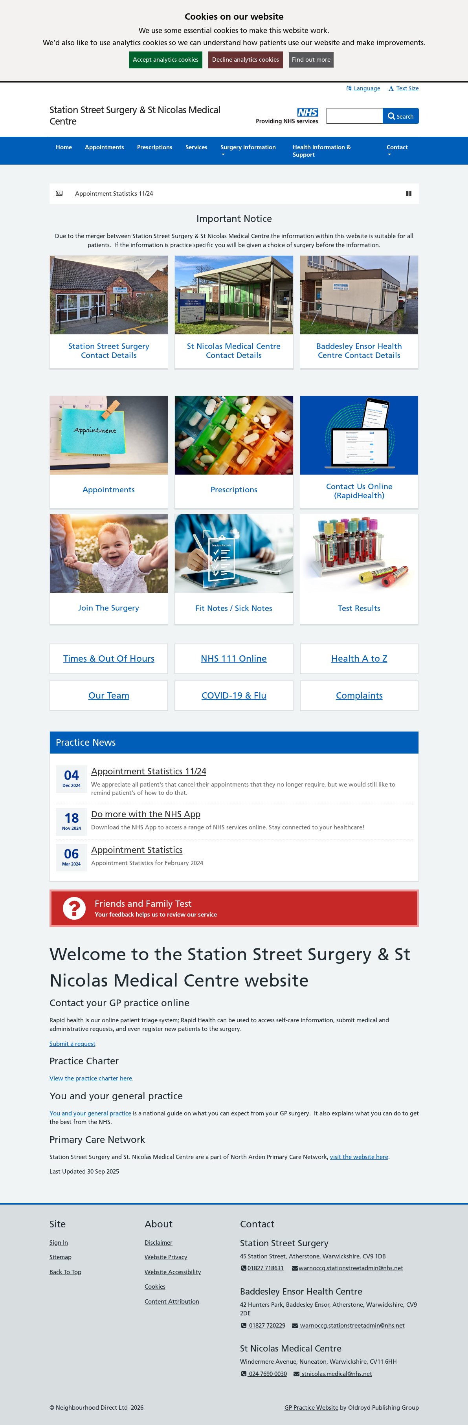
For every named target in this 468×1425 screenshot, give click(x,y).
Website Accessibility (173, 1272)
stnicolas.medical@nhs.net (332, 1373)
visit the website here (359, 1157)
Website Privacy (166, 1257)
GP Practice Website (311, 1407)
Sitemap (61, 1257)
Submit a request (72, 1043)
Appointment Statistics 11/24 (114, 193)
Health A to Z (359, 658)
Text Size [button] (403, 88)
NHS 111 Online (234, 658)
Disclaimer (159, 1242)
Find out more (311, 59)
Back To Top (65, 1272)
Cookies (155, 1286)
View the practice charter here (91, 1078)
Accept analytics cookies (165, 59)
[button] (250, 151)
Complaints (359, 695)
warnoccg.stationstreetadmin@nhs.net (347, 1268)
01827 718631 (262, 1268)
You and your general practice (90, 1113)
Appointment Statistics (137, 850)
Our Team (108, 695)
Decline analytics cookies (245, 59)
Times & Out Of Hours (108, 658)
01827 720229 (262, 1325)
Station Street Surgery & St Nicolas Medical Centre (135, 115)
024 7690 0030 (263, 1373)
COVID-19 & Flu (234, 695)
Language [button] (362, 88)
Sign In (59, 1242)
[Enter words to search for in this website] (355, 116)
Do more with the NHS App (145, 814)
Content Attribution (172, 1301)
